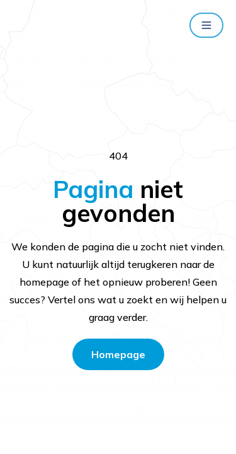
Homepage (118, 354)
